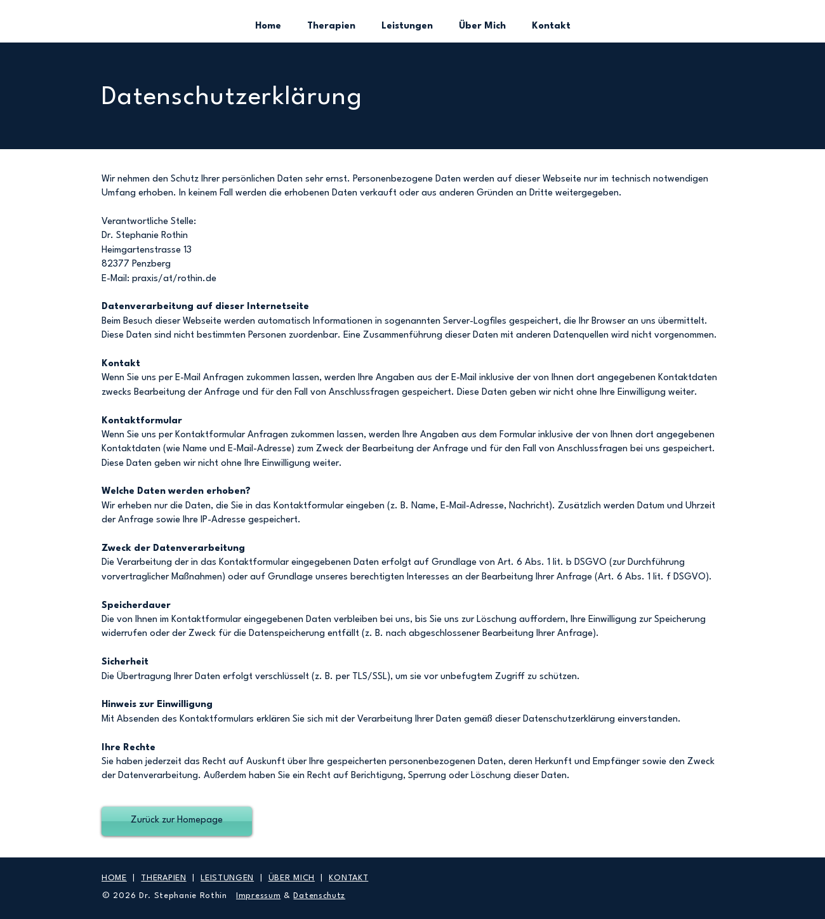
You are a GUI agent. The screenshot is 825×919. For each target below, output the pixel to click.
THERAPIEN (163, 878)
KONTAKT (348, 878)
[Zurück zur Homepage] (177, 821)
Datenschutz (319, 896)
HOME (114, 878)
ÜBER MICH (291, 878)
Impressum (258, 896)
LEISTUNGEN (227, 878)
